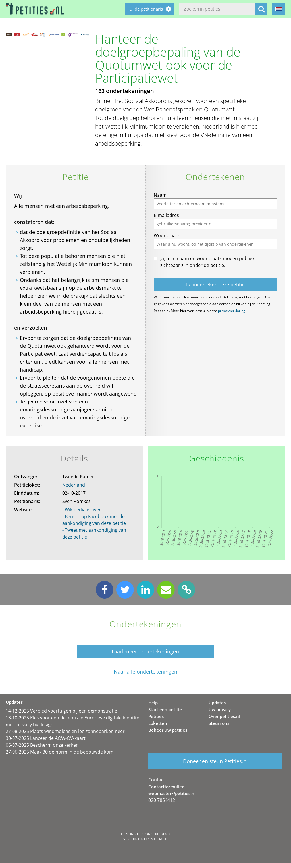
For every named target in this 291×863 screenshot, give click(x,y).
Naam (160, 195)
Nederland (73, 485)
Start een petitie (165, 709)
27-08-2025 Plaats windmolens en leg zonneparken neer (65, 731)
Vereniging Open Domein (145, 839)
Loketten (157, 723)
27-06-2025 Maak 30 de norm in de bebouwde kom (59, 752)
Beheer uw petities (167, 730)
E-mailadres (166, 215)
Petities (156, 716)
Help (153, 702)
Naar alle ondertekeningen (145, 672)
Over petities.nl (224, 716)
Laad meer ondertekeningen (145, 651)
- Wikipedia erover (81, 509)
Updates (217, 702)
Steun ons (219, 723)
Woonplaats (167, 235)
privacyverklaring (231, 310)
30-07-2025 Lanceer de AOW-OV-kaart (46, 738)
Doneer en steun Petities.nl (215, 761)
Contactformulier (166, 786)
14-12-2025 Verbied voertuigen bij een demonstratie (61, 711)
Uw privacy (220, 709)
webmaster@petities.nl (172, 793)
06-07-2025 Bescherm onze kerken (42, 745)
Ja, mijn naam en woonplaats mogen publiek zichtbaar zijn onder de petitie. (207, 261)
